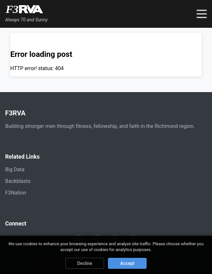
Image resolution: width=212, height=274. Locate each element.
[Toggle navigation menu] (202, 14)
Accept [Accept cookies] (127, 263)
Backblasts (17, 181)
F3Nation (15, 193)
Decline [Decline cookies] (84, 263)
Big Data (14, 169)
